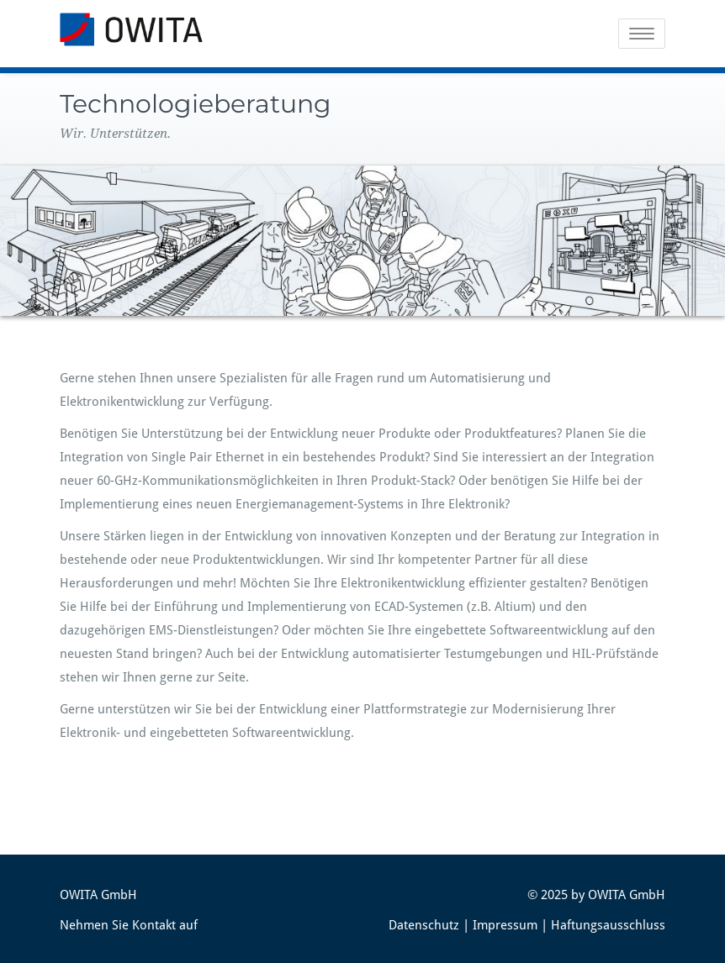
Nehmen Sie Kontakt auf (129, 925)
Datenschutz (424, 925)
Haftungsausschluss (608, 925)
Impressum (505, 925)
